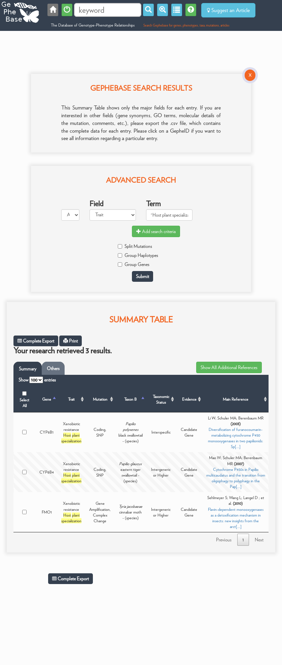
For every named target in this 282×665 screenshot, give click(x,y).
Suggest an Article (228, 10)
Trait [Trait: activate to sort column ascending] (71, 399)
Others (53, 368)
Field (96, 203)
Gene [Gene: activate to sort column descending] (46, 399)
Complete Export (35, 341)
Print (70, 341)
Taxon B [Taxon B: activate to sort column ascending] (130, 399)
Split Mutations (135, 246)
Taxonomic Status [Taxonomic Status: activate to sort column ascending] (161, 399)
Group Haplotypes (138, 255)
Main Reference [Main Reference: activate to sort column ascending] (235, 399)
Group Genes (133, 264)
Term (153, 203)
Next (259, 539)
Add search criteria (156, 231)
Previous (224, 539)
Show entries (37, 379)
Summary (27, 368)
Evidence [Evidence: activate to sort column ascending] (189, 399)
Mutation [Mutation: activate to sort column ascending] (100, 399)
